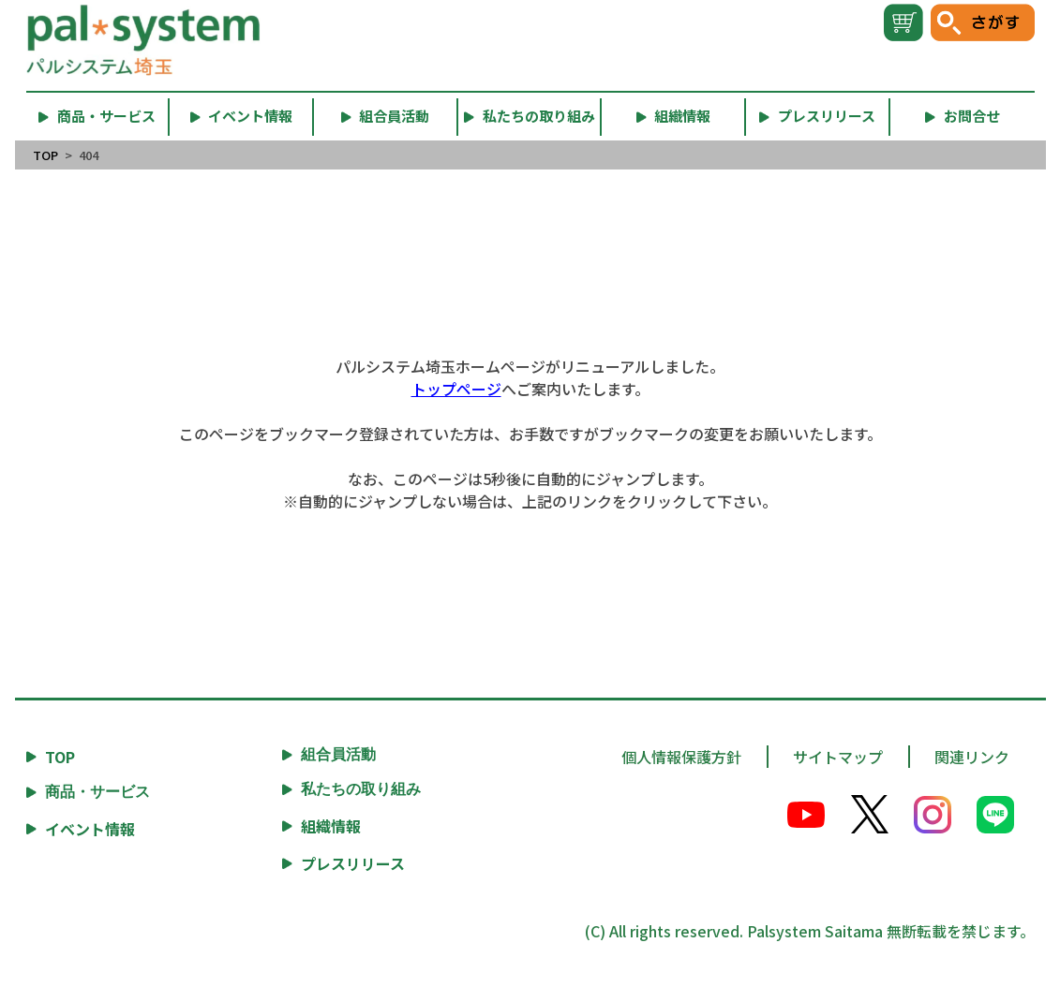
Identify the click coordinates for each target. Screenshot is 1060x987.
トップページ (456, 388)
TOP (45, 155)
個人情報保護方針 (681, 756)
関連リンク (971, 756)
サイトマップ (838, 756)
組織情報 (331, 826)
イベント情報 (90, 829)
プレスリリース (353, 863)
